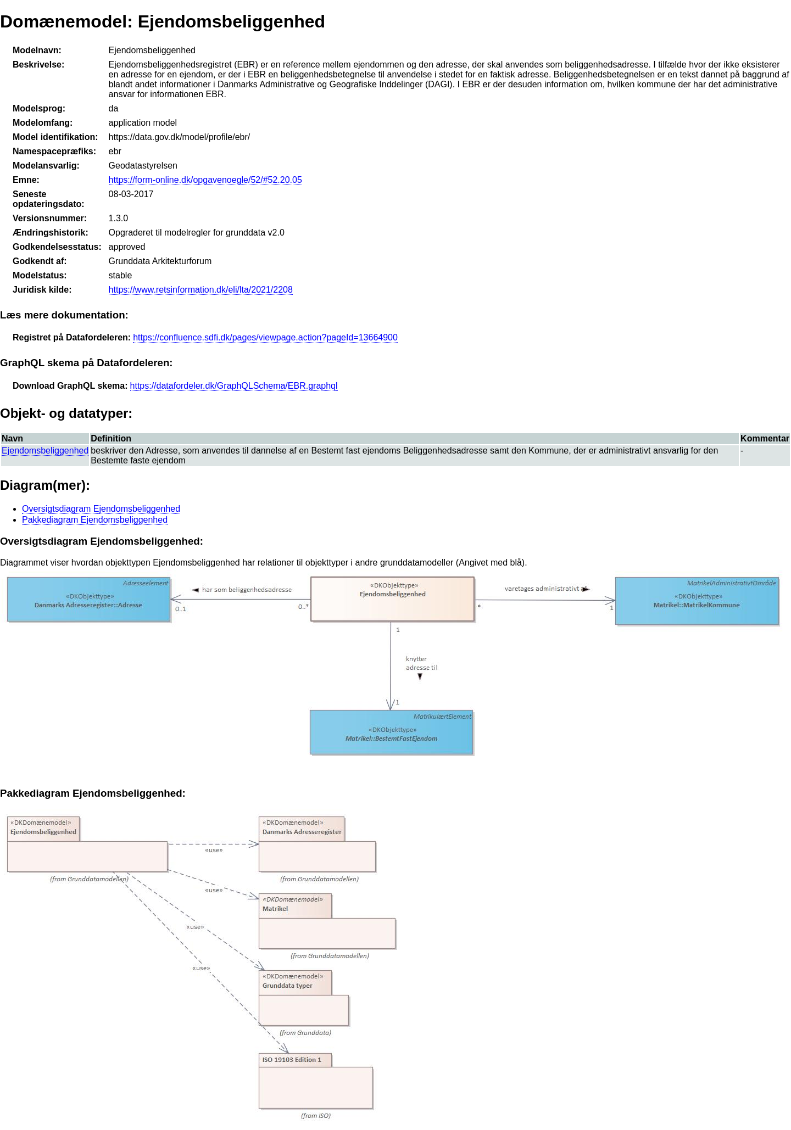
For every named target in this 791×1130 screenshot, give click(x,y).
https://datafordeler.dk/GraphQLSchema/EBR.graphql (234, 385)
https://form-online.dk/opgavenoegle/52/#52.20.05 (205, 179)
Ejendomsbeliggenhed (45, 450)
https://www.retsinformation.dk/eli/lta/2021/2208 (201, 289)
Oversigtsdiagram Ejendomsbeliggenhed (101, 508)
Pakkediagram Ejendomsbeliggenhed (95, 519)
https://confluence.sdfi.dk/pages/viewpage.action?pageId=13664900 (265, 337)
